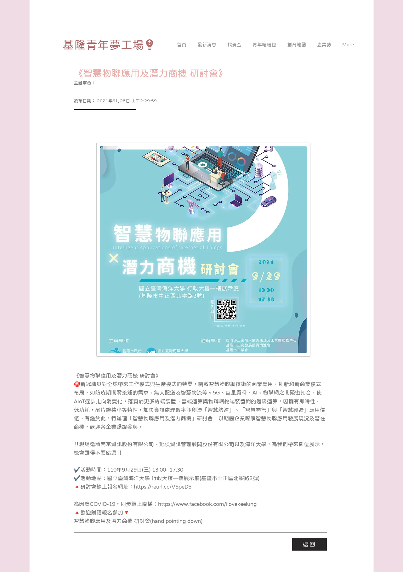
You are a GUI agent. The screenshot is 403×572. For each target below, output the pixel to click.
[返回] (309, 544)
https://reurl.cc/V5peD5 (162, 487)
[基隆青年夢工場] (108, 44)
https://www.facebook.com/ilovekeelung (207, 504)
